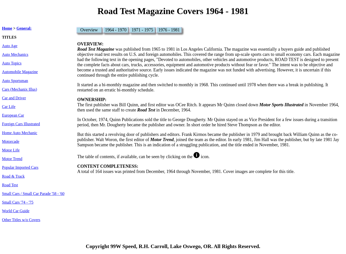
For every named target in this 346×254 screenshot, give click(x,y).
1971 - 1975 (142, 29)
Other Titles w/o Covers (21, 220)
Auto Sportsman (15, 81)
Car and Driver (14, 98)
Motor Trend (12, 159)
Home (7, 28)
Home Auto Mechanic (19, 133)
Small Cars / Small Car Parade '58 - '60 (33, 193)
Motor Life (10, 150)
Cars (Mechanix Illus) (19, 89)
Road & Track (13, 176)
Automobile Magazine (20, 72)
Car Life (8, 107)
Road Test (10, 185)
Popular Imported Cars (20, 167)
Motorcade (10, 141)
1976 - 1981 (169, 29)
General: (24, 28)
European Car (13, 115)
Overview (89, 29)
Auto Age (10, 46)
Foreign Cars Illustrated (21, 124)
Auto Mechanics (15, 54)
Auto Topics (11, 63)
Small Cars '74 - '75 (17, 202)
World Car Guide (15, 211)
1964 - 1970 (115, 29)
